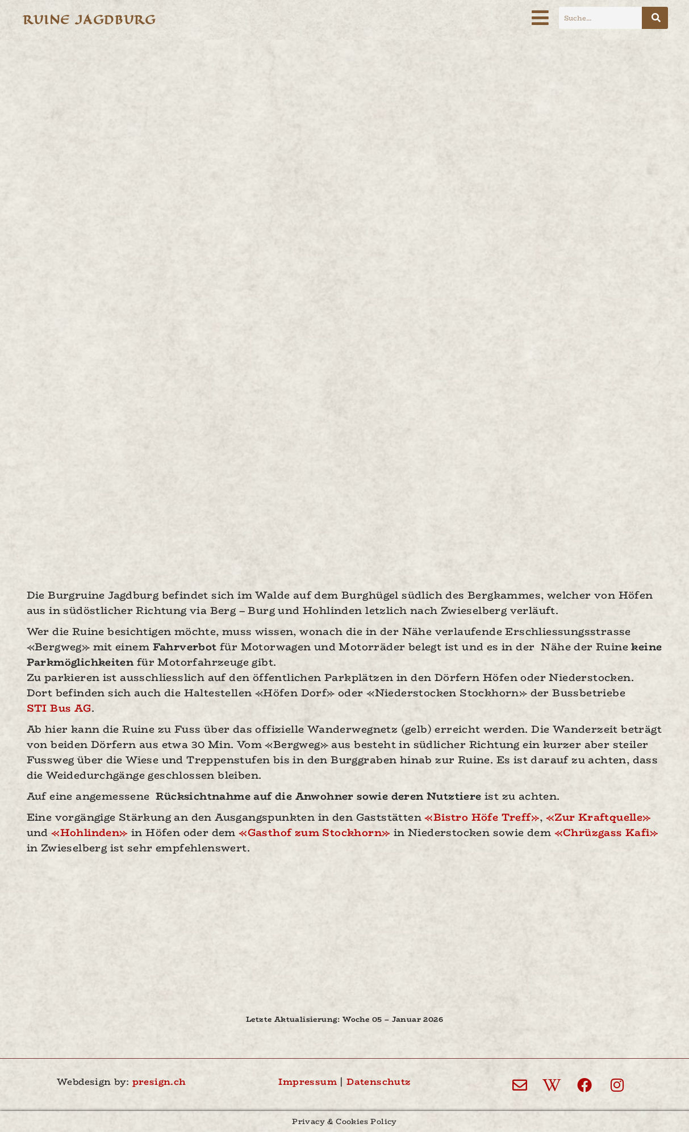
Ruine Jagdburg (89, 19)
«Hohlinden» (89, 833)
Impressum (307, 1082)
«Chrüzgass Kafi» (606, 833)
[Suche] (655, 18)
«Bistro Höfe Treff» (482, 817)
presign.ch (159, 1082)
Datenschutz (378, 1082)
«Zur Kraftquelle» (599, 817)
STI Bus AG (59, 708)
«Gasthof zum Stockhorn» (314, 833)
